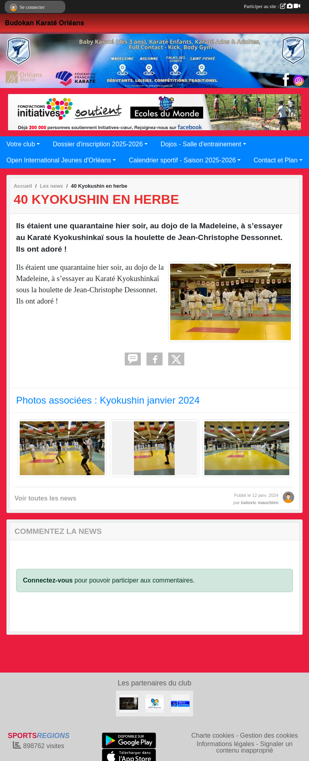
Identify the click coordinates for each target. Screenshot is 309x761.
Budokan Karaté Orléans (44, 23)
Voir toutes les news (45, 498)
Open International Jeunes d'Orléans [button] (58, 160)
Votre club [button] (20, 144)
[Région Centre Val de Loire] (154, 702)
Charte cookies (212, 735)
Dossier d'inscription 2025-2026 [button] (98, 144)
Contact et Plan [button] (275, 160)
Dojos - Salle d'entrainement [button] (201, 144)
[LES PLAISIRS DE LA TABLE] (128, 702)
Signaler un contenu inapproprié (254, 747)
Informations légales (225, 743)
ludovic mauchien (259, 502)
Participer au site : (272, 6)
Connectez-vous (48, 580)
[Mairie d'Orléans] (180, 702)
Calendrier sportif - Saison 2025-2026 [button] (182, 160)
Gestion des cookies (269, 735)
